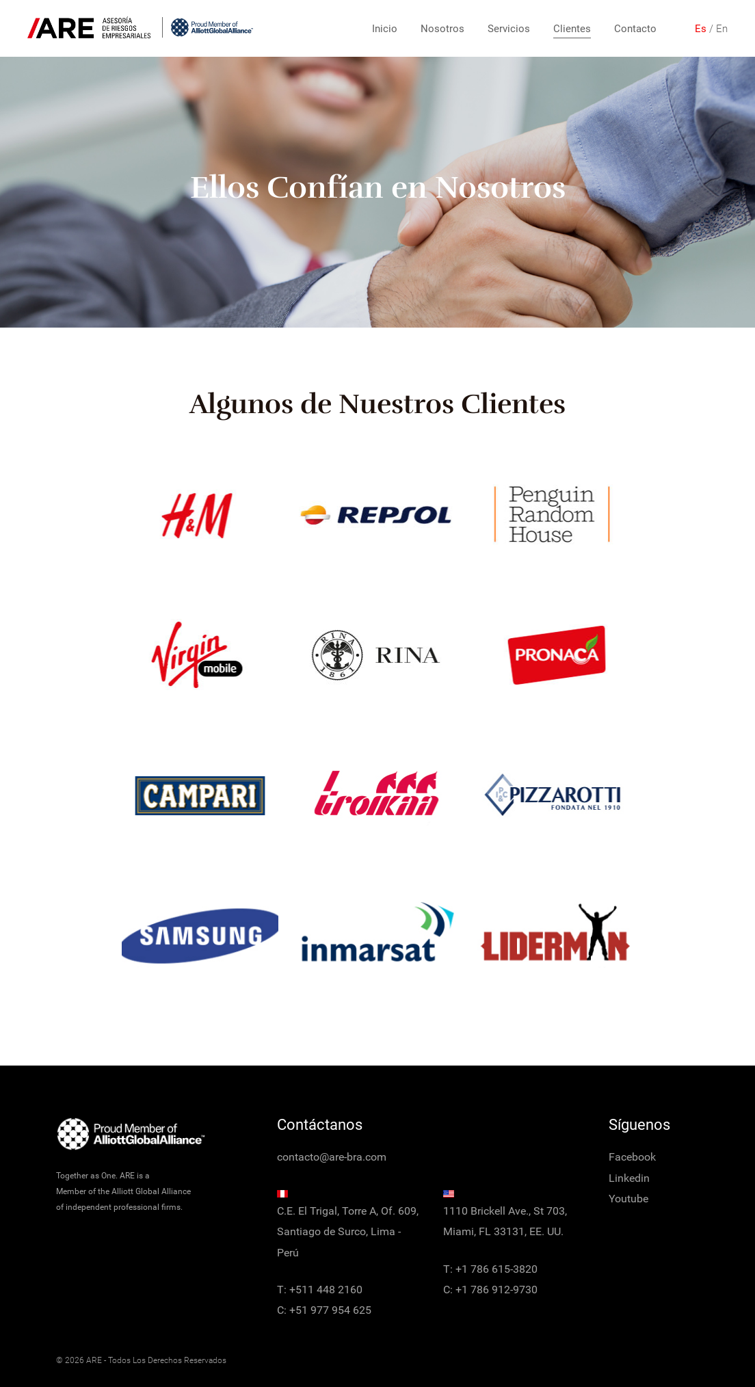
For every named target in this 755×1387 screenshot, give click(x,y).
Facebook (632, 1156)
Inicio (384, 29)
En (722, 29)
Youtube (628, 1198)
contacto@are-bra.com (331, 1156)
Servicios (509, 29)
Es (700, 29)
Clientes (572, 29)
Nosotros (442, 29)
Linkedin (629, 1178)
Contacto (635, 29)
